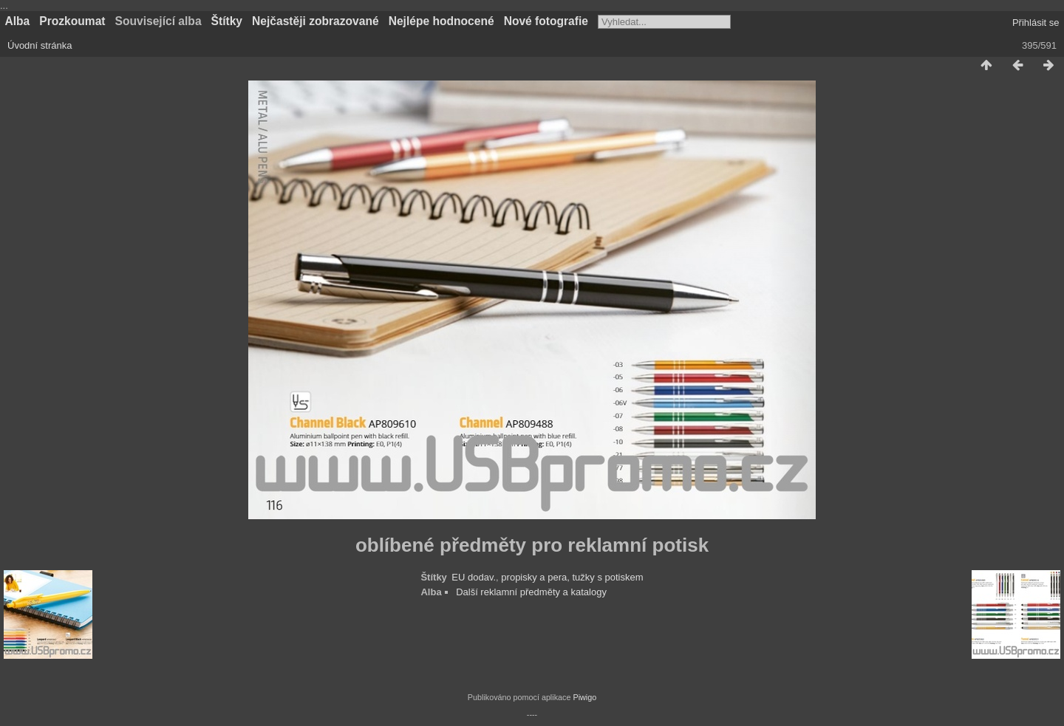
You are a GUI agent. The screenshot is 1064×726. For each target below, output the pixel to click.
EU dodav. (473, 577)
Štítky (226, 21)
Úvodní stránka (39, 45)
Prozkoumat (72, 21)
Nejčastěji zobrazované (315, 21)
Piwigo (584, 697)
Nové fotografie (546, 21)
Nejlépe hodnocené (441, 21)
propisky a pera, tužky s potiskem (572, 577)
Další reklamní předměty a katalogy (531, 591)
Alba (17, 21)
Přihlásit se (1036, 22)
